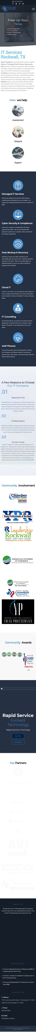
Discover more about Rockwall (25, 460)
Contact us (30, 88)
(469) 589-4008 (18, 1)
